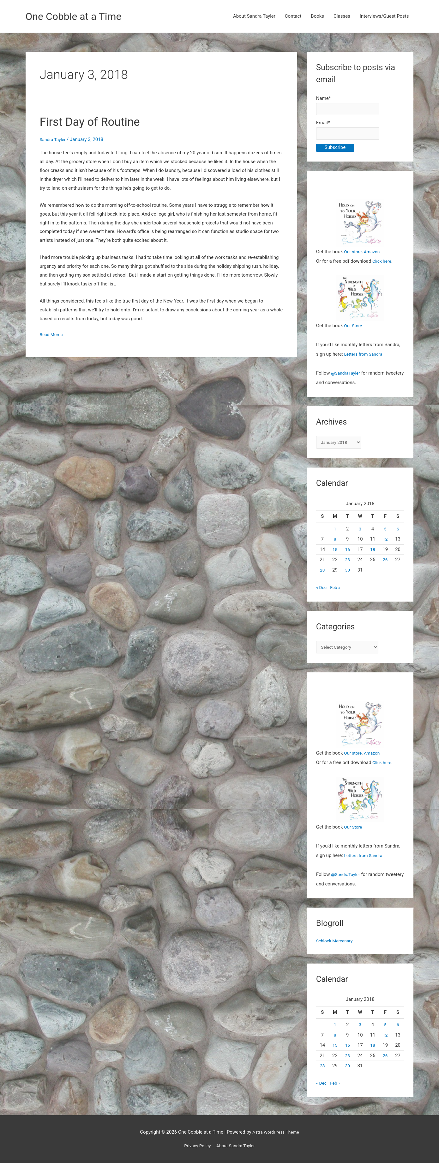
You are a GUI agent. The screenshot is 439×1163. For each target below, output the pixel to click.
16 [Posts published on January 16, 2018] (347, 554)
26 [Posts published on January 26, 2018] (385, 564)
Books (317, 17)
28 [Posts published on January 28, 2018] (322, 575)
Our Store (354, 329)
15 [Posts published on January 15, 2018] (335, 554)
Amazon (374, 255)
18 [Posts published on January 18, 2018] (373, 554)
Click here (382, 264)
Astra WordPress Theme (275, 1132)
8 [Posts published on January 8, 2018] (335, 544)
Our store (353, 255)
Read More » (53, 335)
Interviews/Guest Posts (384, 17)
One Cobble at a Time (78, 16)
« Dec (322, 592)
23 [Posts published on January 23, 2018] (347, 564)
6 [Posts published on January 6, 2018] (397, 533)
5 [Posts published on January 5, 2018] (385, 533)
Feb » (336, 592)
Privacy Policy (195, 1145)
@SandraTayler (347, 376)
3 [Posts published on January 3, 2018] (360, 533)
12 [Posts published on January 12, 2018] (385, 544)
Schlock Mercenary (336, 947)
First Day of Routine (95, 122)
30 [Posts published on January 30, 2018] (347, 575)
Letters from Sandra (365, 357)
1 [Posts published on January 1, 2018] (335, 533)
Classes (342, 17)
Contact (293, 17)
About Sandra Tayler (254, 17)
